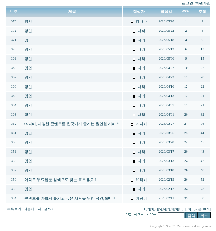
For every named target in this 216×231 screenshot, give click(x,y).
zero (208, 226)
